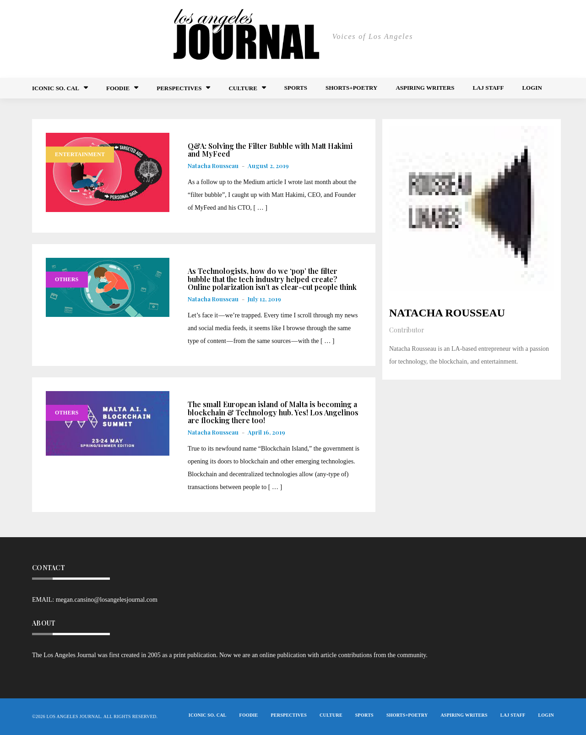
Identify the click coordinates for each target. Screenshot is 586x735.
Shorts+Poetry (351, 87)
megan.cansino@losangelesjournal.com (106, 599)
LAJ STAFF (488, 87)
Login (532, 87)
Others (67, 279)
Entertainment (80, 154)
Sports (295, 87)
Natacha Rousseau (213, 165)
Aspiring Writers (425, 87)
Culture (242, 88)
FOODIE (118, 88)
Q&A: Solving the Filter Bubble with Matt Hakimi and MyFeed (270, 150)
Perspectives (179, 88)
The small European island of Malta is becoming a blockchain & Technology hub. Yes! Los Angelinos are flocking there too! (273, 412)
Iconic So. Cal (55, 88)
